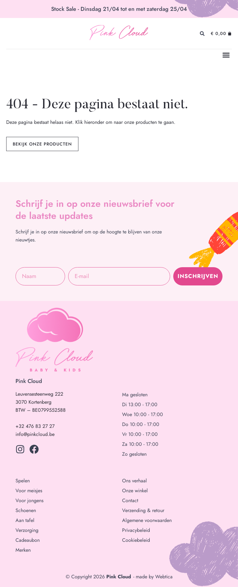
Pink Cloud (119, 34)
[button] (226, 55)
